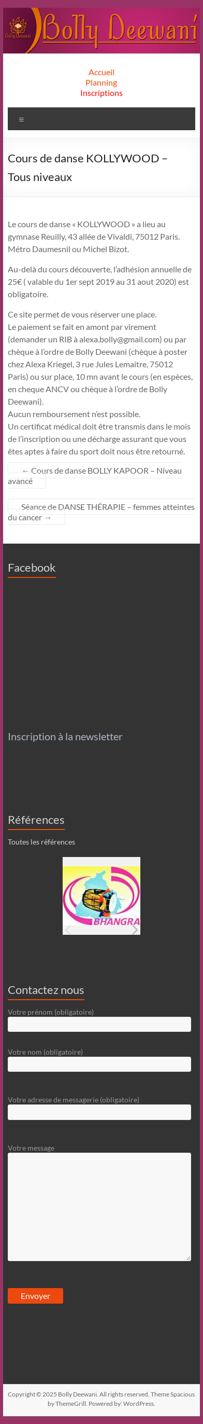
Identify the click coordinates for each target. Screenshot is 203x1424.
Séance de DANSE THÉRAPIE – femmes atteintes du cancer (101, 512)
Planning (101, 82)
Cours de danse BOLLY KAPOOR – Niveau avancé (95, 475)
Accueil (101, 72)
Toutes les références (41, 841)
